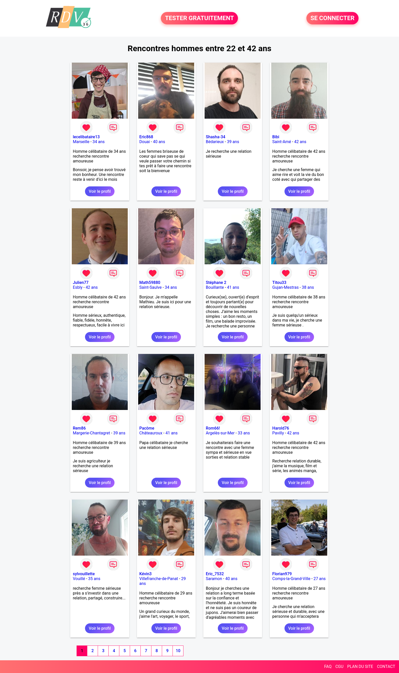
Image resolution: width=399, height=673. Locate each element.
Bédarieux (215, 141)
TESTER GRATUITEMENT (199, 18)
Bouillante (215, 287)
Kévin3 (145, 573)
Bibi (275, 136)
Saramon (214, 578)
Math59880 (149, 282)
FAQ (328, 666)
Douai (144, 141)
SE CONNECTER (332, 18)
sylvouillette (84, 573)
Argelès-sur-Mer (220, 433)
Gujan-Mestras (285, 287)
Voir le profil (100, 191)
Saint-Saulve (150, 287)
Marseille (81, 141)
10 (178, 650)
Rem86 (79, 428)
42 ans (300, 141)
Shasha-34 (215, 136)
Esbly (77, 287)
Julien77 (81, 282)
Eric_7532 (215, 573)
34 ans (99, 141)
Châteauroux (150, 433)
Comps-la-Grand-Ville (291, 578)
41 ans (233, 287)
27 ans (320, 578)
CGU (339, 666)
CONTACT (386, 666)
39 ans (233, 141)
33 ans (244, 433)
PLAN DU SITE (360, 666)
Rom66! (213, 428)
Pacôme (146, 428)
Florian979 (282, 573)
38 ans (308, 287)
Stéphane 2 (216, 282)
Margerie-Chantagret (91, 433)
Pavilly (278, 433)
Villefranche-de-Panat (158, 578)
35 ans (94, 578)
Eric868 (146, 136)
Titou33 (279, 282)
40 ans (159, 141)
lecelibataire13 (86, 136)
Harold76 (280, 428)
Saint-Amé (281, 141)
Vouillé (79, 578)
